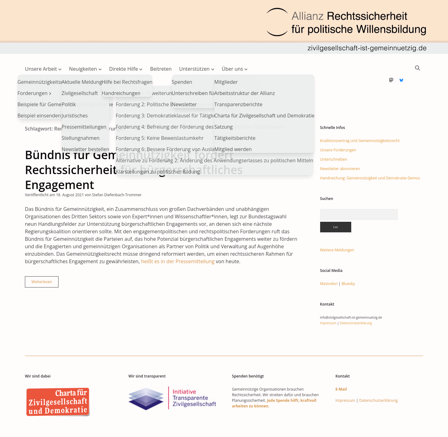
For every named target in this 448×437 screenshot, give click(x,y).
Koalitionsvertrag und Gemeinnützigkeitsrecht (360, 120)
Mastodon (329, 263)
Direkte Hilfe (123, 68)
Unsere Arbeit (41, 68)
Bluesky (348, 263)
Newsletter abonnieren (340, 148)
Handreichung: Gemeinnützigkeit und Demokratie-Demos (370, 158)
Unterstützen (194, 68)
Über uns (232, 68)
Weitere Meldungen (337, 230)
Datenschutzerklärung (356, 303)
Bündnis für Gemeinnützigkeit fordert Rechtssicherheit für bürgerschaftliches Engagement (134, 150)
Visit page (224, 27)
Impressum (328, 303)
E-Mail (341, 369)
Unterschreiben (333, 139)
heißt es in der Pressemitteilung (177, 241)
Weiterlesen (44, 263)
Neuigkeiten (83, 68)
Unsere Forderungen (338, 130)
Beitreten (161, 68)
